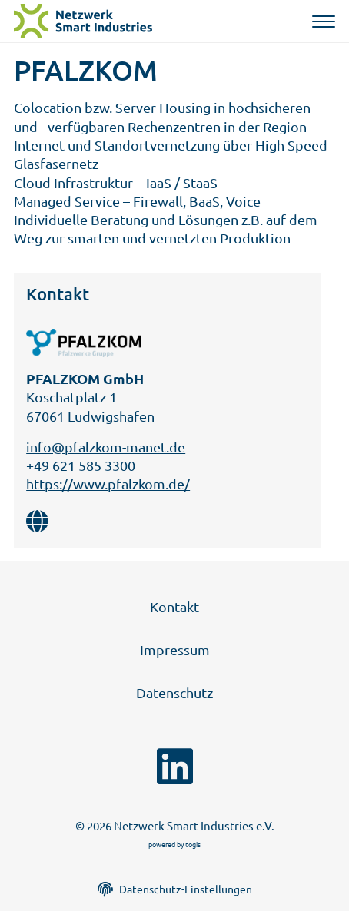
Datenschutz (174, 692)
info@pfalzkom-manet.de (105, 447)
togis (193, 844)
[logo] (85, 21)
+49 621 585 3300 (80, 465)
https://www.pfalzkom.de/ (108, 483)
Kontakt (174, 606)
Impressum (175, 649)
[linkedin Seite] (175, 766)
